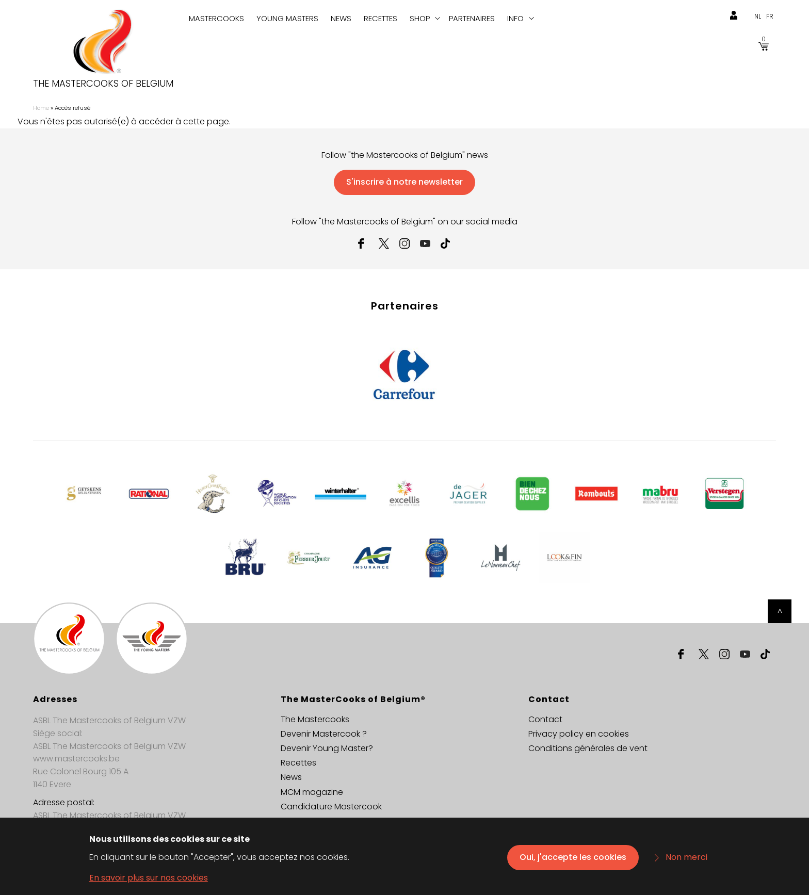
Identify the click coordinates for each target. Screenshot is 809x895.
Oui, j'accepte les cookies (573, 862)
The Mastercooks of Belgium (103, 83)
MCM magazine (312, 792)
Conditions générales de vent (588, 748)
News (341, 18)
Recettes (380, 18)
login (733, 15)
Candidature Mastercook (331, 806)
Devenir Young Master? (327, 748)
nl (757, 16)
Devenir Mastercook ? (324, 734)
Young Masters (287, 18)
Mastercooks (216, 18)
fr (769, 16)
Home (41, 108)
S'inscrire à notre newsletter (404, 182)
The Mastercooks (315, 719)
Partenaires (472, 18)
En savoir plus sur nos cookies (148, 883)
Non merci (686, 862)
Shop (420, 18)
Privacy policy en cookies (578, 734)
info (515, 18)
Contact (545, 719)
